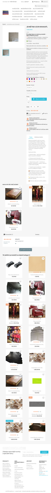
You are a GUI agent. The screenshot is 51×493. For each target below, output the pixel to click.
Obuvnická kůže (39, 14)
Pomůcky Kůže (24, 19)
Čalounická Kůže (17, 11)
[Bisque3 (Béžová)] (44, 79)
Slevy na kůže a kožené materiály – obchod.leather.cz (7, 465)
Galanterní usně (17, 14)
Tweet (34, 106)
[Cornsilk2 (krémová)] (27, 82)
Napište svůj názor (25, 249)
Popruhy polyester (37, 391)
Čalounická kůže (37, 321)
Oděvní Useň (41, 11)
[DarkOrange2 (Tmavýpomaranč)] (30, 82)
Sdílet (31, 106)
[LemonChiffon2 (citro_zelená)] (46, 79)
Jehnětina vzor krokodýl (14, 298)
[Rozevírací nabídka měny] (26, 2)
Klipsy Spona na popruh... (14, 274)
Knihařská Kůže (28, 14)
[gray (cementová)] (37, 79)
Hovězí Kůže (15, 8)
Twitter (7, 448)
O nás (16, 471)
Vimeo (15, 448)
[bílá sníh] (39, 79)
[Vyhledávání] (41, 6)
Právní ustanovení (19, 467)
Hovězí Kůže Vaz (14, 367)
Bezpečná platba (18, 472)
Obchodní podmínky (19, 469)
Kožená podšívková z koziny (37, 274)
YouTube (10, 448)
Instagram (18, 448)
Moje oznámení (29, 468)
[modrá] (30, 79)
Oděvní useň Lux (37, 204)
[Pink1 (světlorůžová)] (32, 82)
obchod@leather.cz (43, 475)
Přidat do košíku (39, 99)
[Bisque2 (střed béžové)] (42, 79)
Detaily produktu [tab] (38, 137)
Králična (40, 16)
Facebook (4, 448)
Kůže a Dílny (33, 19)
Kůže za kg (15, 19)
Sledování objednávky (31, 463)
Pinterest (38, 106)
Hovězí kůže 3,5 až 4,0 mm (14, 414)
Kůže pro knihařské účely (13, 204)
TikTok (24, 448)
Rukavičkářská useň (30, 11)
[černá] (32, 79)
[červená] (27, 79)
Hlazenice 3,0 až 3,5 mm (14, 437)
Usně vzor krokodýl (30, 16)
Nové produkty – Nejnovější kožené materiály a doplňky (7, 469)
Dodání (16, 466)
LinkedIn (21, 448)
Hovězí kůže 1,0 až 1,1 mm (36, 367)
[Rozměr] (29, 87)
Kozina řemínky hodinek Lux (37, 437)
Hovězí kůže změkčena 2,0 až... (37, 344)
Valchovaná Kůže (38, 8)
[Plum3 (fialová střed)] (34, 82)
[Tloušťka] (30, 93)
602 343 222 (13, 1)
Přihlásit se (28, 465)
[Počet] (28, 99)
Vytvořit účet (29, 467)
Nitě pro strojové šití (14, 344)
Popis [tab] (30, 137)
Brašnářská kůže (26, 8)
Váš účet (29, 461)
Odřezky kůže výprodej (37, 414)
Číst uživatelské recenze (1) (33, 113)
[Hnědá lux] (34, 79)
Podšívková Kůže (17, 16)
